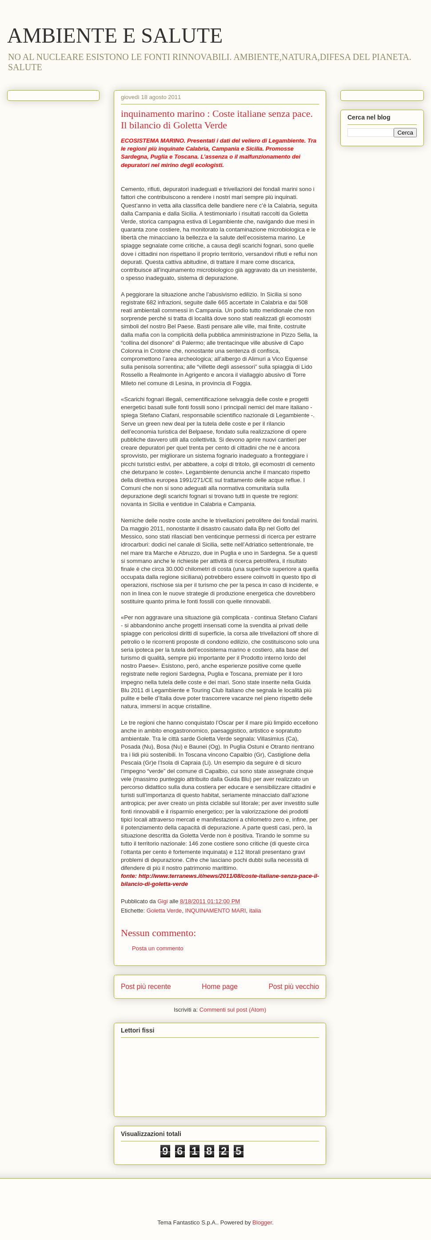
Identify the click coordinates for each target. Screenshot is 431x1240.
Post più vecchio (293, 986)
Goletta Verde (164, 910)
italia (255, 910)
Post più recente (146, 986)
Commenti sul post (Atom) (233, 1009)
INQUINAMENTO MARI (215, 910)
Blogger (262, 1222)
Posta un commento (158, 948)
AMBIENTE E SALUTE (115, 35)
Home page (220, 986)
